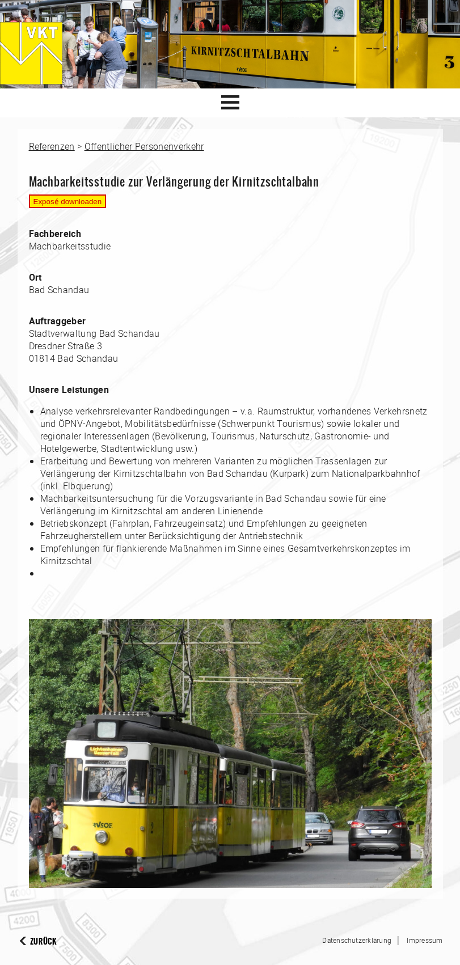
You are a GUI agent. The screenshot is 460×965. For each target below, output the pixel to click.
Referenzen (52, 146)
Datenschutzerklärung (356, 940)
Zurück (43, 941)
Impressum (424, 940)
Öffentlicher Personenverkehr (144, 146)
